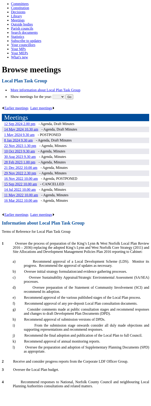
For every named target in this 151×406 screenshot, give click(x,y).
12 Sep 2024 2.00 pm (19, 124)
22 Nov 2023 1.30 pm (20, 146)
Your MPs (18, 49)
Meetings (18, 20)
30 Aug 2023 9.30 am (20, 157)
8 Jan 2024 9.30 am (18, 140)
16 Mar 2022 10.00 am (21, 200)
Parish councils (22, 28)
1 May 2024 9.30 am (19, 135)
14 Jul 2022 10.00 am (20, 189)
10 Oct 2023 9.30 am (19, 151)
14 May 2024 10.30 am (21, 129)
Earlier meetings (15, 108)
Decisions (18, 12)
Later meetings (42, 108)
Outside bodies (22, 24)
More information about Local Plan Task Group (45, 90)
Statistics (17, 37)
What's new (19, 57)
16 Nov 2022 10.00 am (21, 179)
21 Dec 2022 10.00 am (20, 168)
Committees (20, 4)
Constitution (20, 8)
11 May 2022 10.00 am (21, 195)
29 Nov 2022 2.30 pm (20, 173)
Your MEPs (19, 53)
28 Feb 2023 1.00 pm (19, 162)
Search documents (24, 32)
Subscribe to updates (26, 41)
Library (16, 16)
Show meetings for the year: (32, 97)
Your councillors (23, 45)
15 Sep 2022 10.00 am (20, 184)
